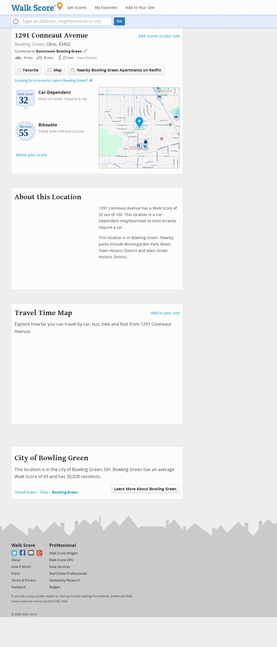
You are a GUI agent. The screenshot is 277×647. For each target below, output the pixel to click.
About (15, 560)
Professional (62, 545)
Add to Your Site (140, 7)
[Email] (31, 553)
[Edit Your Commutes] (85, 50)
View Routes (87, 58)
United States (25, 492)
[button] (15, 21)
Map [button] (54, 70)
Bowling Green (29, 44)
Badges (55, 587)
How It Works (21, 567)
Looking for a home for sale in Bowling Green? (51, 81)
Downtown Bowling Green (59, 51)
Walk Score (23, 545)
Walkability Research (64, 580)
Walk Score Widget (63, 553)
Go (119, 21)
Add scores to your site (159, 36)
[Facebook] (23, 553)
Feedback (18, 587)
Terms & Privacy (23, 580)
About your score (31, 155)
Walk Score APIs (61, 560)
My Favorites (106, 7)
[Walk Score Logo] (37, 6)
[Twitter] (14, 553)
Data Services (59, 567)
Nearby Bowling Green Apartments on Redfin (116, 70)
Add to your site (165, 313)
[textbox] (66, 21)
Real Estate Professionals (68, 574)
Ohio (44, 492)
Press (15, 574)
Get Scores (77, 7)
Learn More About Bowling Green (145, 489)
